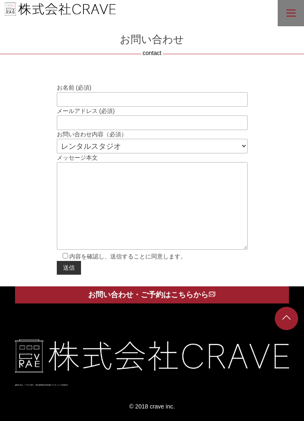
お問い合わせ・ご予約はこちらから (152, 295)
